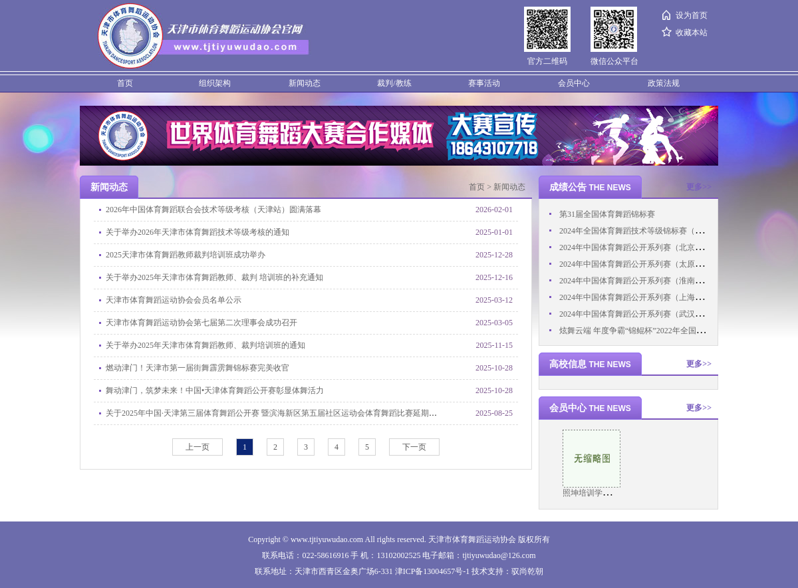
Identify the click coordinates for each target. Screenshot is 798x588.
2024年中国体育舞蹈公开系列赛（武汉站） (635, 314)
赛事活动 (484, 83)
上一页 (197, 447)
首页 (125, 83)
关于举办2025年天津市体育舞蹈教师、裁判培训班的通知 (205, 345)
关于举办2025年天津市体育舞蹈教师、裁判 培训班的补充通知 (214, 277)
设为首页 (692, 15)
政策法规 (664, 83)
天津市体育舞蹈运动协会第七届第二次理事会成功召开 (201, 322)
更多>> (699, 187)
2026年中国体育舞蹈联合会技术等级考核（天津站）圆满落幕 (213, 209)
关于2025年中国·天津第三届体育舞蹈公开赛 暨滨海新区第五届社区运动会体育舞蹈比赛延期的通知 (279, 413)
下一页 (414, 447)
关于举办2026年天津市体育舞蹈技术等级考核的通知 (197, 232)
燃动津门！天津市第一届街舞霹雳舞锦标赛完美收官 (197, 367)
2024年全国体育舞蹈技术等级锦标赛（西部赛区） (647, 230)
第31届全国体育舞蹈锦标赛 (607, 214)
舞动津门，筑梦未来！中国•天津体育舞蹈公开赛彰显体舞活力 (215, 390)
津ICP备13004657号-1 (432, 571)
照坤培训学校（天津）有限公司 (618, 493)
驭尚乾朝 (527, 571)
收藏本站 (692, 32)
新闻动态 (305, 83)
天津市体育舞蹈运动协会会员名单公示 (173, 300)
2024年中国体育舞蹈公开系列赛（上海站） (635, 297)
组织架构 (215, 83)
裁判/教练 (394, 83)
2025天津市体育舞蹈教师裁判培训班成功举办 (185, 254)
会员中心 (574, 83)
